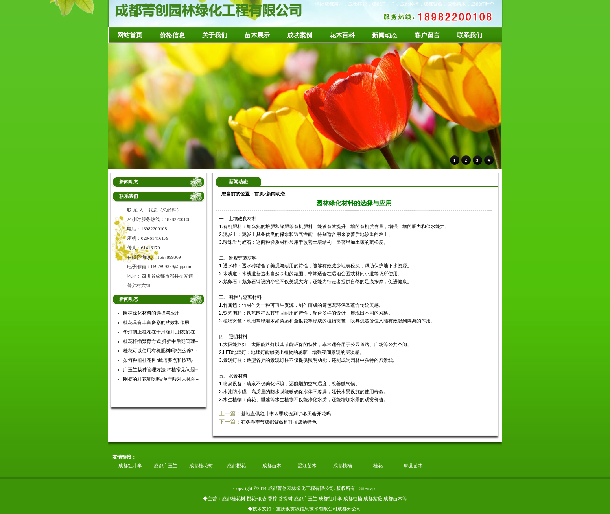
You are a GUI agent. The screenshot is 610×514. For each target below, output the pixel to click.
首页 (259, 194)
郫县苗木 (413, 465)
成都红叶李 (130, 465)
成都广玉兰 (165, 465)
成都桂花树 (201, 465)
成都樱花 (236, 465)
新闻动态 (275, 194)
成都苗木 (271, 465)
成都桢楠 (342, 465)
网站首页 (129, 35)
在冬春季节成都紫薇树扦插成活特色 (279, 422)
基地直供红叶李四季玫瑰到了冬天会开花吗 (286, 413)
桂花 (378, 465)
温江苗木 (307, 465)
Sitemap (367, 488)
